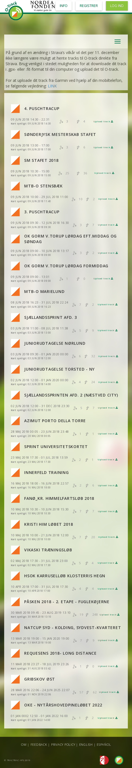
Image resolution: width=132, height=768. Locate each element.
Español (104, 744)
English (86, 744)
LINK (52, 86)
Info (64, 5)
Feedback (39, 744)
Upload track (103, 121)
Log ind (117, 5)
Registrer (89, 5)
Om (24, 744)
